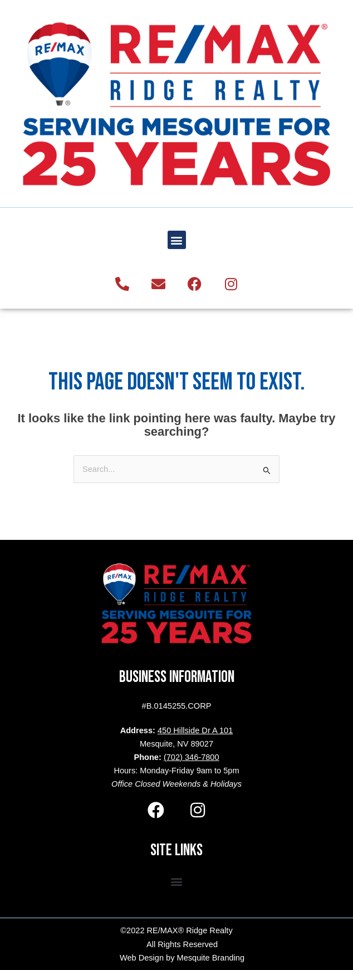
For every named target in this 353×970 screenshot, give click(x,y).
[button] (177, 240)
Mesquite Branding (211, 957)
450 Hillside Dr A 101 (195, 730)
